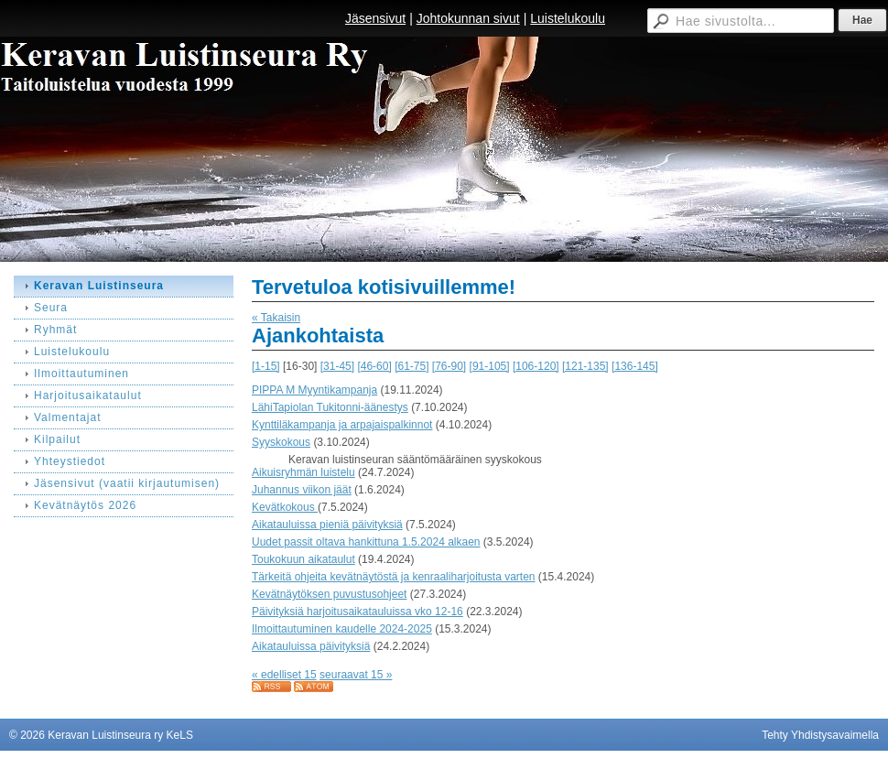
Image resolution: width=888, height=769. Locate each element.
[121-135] (585, 366)
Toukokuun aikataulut (303, 559)
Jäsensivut (375, 18)
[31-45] (337, 366)
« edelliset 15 (284, 674)
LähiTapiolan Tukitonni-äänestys (330, 407)
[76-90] (449, 366)
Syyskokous (281, 442)
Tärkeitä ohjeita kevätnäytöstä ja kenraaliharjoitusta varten (394, 576)
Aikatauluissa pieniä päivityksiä (327, 524)
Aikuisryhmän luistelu (303, 472)
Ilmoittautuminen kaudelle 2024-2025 (342, 629)
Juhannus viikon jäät (302, 489)
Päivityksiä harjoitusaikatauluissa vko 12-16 (357, 611)
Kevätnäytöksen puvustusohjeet (329, 594)
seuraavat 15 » (355, 674)
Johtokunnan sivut (468, 18)
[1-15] (266, 366)
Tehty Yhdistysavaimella (820, 735)
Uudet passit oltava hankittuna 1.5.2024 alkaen (366, 542)
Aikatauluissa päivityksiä (311, 646)
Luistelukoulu (567, 18)
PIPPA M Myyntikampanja (314, 390)
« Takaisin (276, 317)
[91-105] (490, 366)
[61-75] (411, 366)
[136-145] (635, 366)
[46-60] (374, 366)
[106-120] (536, 366)
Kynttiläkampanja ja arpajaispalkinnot (342, 424)
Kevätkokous (285, 507)
